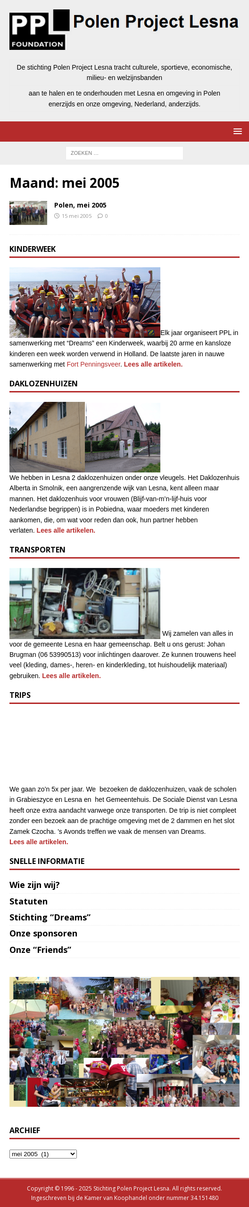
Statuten (28, 901)
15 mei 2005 (76, 215)
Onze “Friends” (40, 949)
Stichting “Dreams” (50, 917)
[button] (236, 131)
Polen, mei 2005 (80, 204)
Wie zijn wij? (34, 884)
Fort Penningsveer (93, 364)
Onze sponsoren (43, 933)
